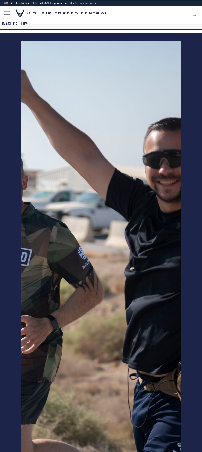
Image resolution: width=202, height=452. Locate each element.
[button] (84, 3)
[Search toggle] (195, 13)
